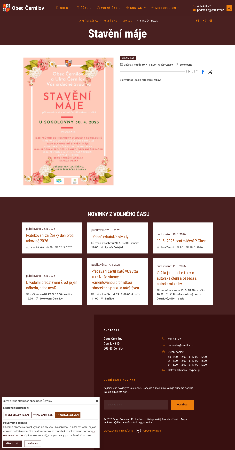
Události (129, 21)
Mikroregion (163, 8)
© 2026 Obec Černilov (116, 419)
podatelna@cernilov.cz (210, 10)
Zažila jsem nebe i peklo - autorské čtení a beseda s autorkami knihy (177, 278)
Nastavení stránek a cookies (133, 422)
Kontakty (136, 8)
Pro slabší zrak (170, 419)
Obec (62, 8)
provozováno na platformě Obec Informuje (132, 430)
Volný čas (107, 8)
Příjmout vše (13, 443)
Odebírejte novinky (120, 379)
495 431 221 (205, 6)
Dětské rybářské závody (109, 236)
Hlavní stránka (87, 21)
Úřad (83, 8)
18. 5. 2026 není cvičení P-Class (181, 240)
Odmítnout (32, 443)
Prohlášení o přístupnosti (145, 419)
